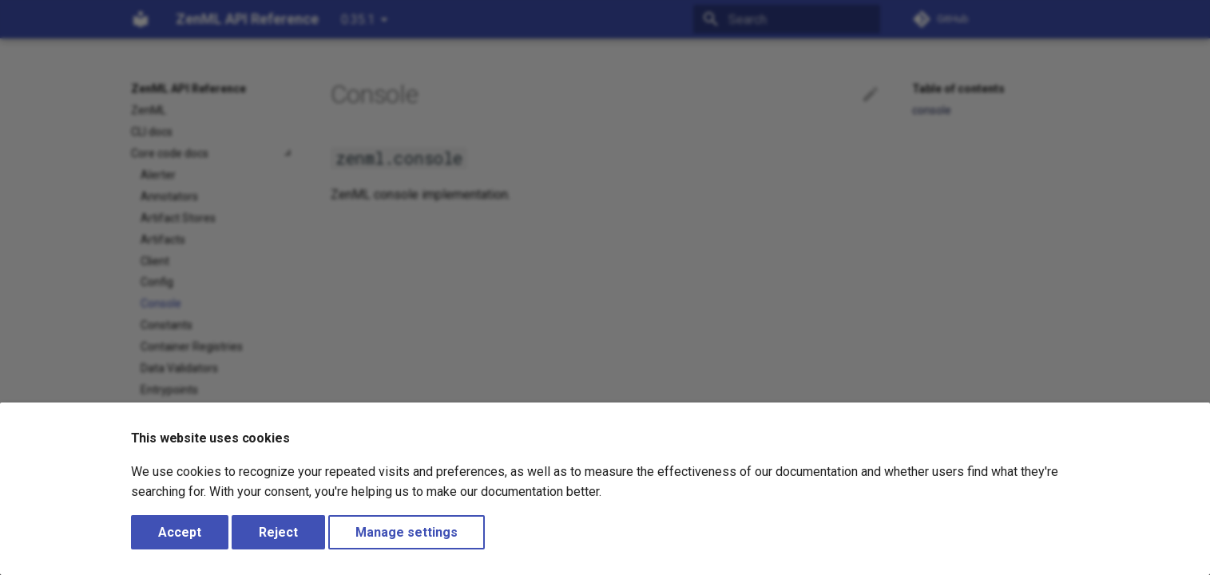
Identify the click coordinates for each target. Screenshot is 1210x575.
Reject (278, 532)
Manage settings (406, 532)
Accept (179, 532)
